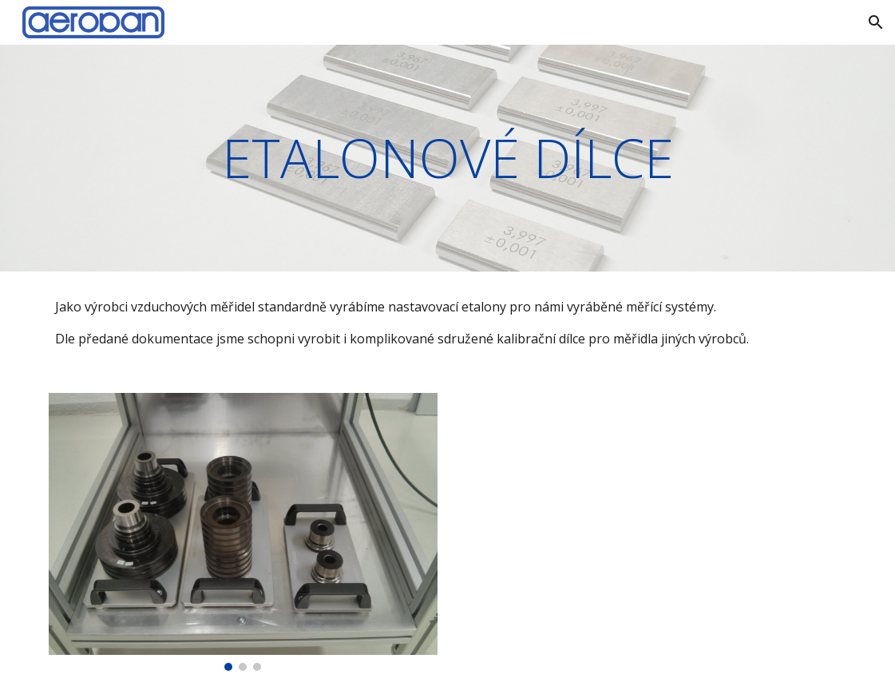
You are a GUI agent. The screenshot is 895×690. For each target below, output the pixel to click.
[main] (447, 158)
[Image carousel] (243, 532)
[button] (876, 22)
